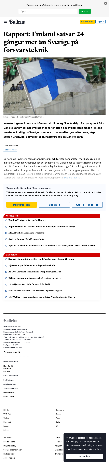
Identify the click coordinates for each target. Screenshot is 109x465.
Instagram (59, 446)
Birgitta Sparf (8, 397)
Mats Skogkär (8, 366)
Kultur (58, 422)
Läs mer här (94, 449)
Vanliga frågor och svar (12, 450)
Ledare (6, 426)
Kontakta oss (60, 450)
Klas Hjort (7, 369)
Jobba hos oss (9, 458)
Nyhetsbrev (59, 454)
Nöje (57, 426)
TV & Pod (7, 414)
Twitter (57, 438)
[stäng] (105, 3)
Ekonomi (7, 422)
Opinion (59, 414)
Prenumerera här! (12, 352)
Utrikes (6, 418)
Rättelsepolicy (8, 454)
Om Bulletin (8, 438)
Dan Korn (6, 371)
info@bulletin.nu (19, 335)
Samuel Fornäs (10, 149)
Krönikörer (60, 410)
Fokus (58, 418)
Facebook (58, 442)
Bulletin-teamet (9, 442)
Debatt (6, 430)
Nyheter (6, 410)
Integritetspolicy (9, 446)
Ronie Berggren (8, 392)
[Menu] (5, 22)
